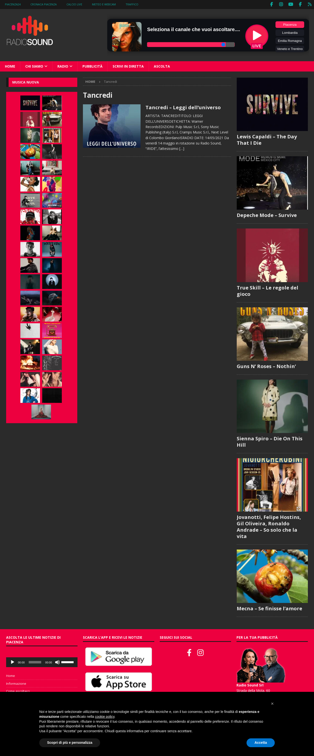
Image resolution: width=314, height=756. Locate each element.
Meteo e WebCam (104, 4)
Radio (62, 65)
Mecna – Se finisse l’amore (269, 608)
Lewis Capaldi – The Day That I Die (267, 139)
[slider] (35, 661)
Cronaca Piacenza (43, 4)
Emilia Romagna (290, 40)
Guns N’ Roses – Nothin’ (266, 365)
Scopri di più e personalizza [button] (69, 742)
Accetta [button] (260, 742)
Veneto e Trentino (289, 48)
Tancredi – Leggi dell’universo (183, 107)
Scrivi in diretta (128, 65)
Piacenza (290, 24)
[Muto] (57, 661)
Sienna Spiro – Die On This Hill (269, 441)
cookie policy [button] (104, 717)
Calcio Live (74, 4)
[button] (272, 704)
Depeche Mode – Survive (267, 215)
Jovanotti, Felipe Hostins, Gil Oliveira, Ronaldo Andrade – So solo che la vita (269, 526)
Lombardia (290, 32)
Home (10, 65)
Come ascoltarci (18, 691)
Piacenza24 (13, 4)
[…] (181, 148)
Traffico (132, 4)
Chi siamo (34, 65)
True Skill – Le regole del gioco (267, 290)
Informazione (16, 683)
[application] (42, 662)
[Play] (12, 661)
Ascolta (162, 65)
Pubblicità (92, 65)
